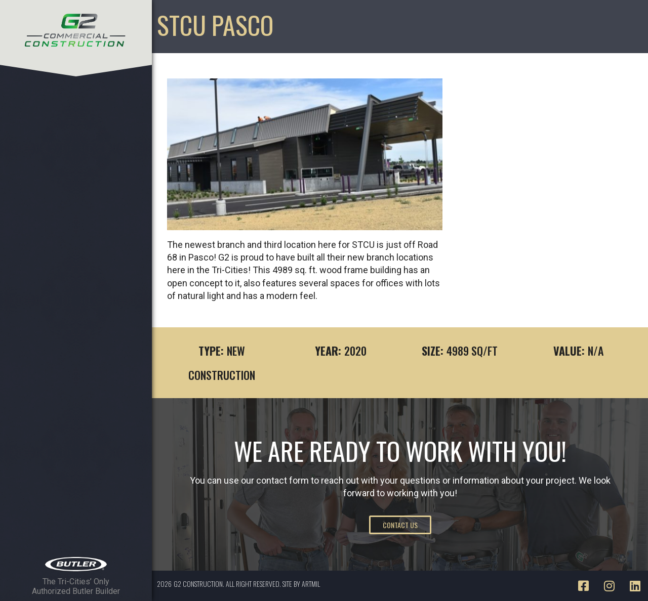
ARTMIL (311, 583)
